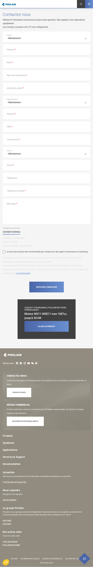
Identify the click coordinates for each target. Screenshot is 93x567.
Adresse (11, 113)
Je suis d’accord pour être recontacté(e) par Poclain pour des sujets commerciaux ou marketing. (47, 251)
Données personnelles (52, 558)
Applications (10, 449)
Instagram (24, 363)
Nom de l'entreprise (16, 75)
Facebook (20, 363)
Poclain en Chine (11, 545)
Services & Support (14, 456)
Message (11, 203)
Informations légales (30, 558)
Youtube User (28, 363)
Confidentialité (23, 273)
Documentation (12, 464)
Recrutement (10, 500)
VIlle (9, 126)
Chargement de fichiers (11, 228)
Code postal (13, 139)
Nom (9, 62)
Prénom (11, 49)
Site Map (14, 558)
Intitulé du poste (15, 88)
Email (9, 165)
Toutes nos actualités (14, 482)
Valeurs (7, 524)
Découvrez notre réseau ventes (25, 421)
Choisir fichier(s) (11, 232)
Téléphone (12, 177)
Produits (8, 435)
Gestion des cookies (74, 558)
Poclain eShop (10, 542)
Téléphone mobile (15, 190)
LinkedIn (17, 363)
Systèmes (8, 442)
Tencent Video (36, 363)
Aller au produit (46, 326)
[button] (5, 562)
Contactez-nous (19, 392)
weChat (32, 363)
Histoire (7, 521)
